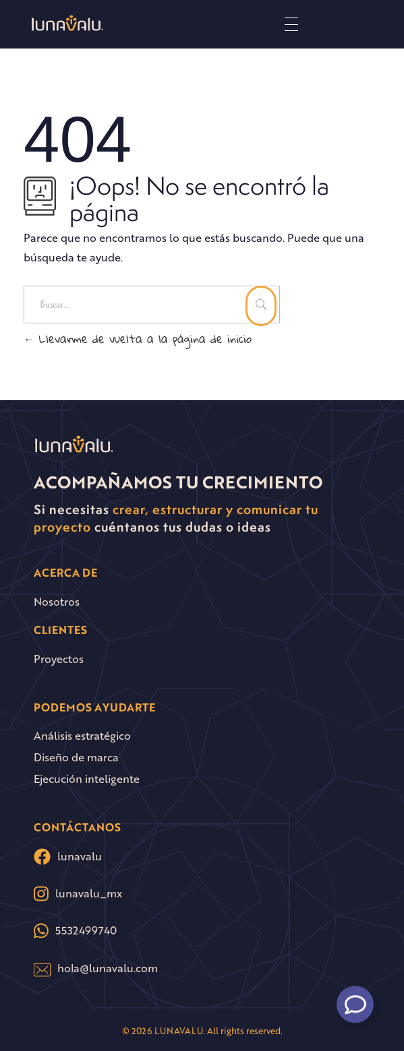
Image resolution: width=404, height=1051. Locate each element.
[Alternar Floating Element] (355, 1000)
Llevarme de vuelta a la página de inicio (138, 338)
